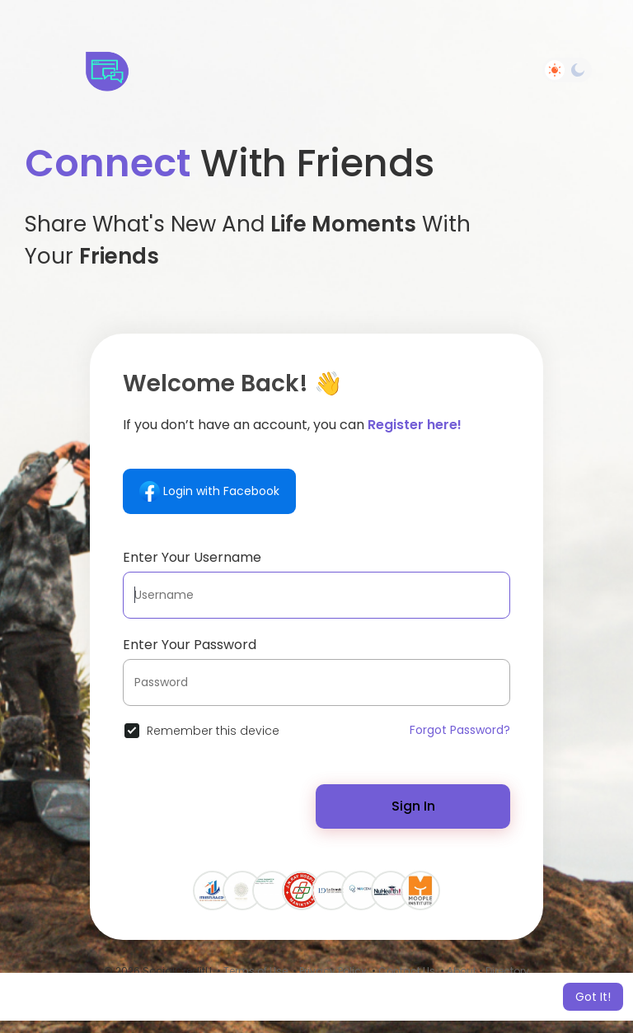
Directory (507, 971)
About (461, 971)
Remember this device (213, 730)
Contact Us (406, 971)
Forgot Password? (460, 730)
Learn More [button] (509, 997)
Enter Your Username (192, 557)
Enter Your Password (189, 644)
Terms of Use (255, 971)
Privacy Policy (333, 971)
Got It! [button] (593, 997)
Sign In (413, 806)
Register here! (415, 424)
